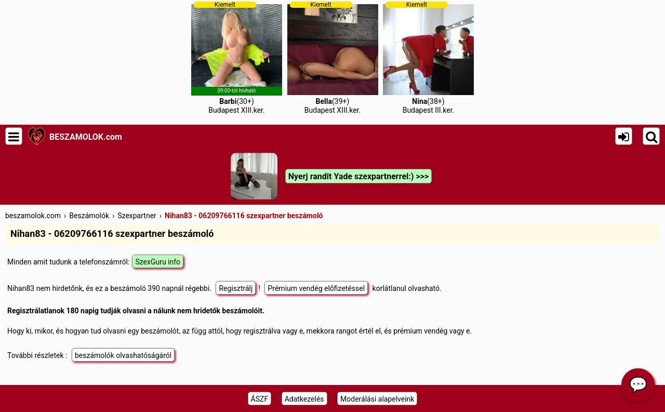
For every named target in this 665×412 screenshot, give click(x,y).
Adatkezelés (304, 399)
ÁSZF (260, 399)
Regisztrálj (235, 288)
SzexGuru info (157, 262)
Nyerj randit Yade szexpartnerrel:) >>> (358, 176)
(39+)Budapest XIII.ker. (332, 57)
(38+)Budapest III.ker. (428, 57)
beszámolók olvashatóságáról (123, 355)
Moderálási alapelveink (377, 399)
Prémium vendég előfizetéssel (316, 288)
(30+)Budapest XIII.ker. (236, 57)
